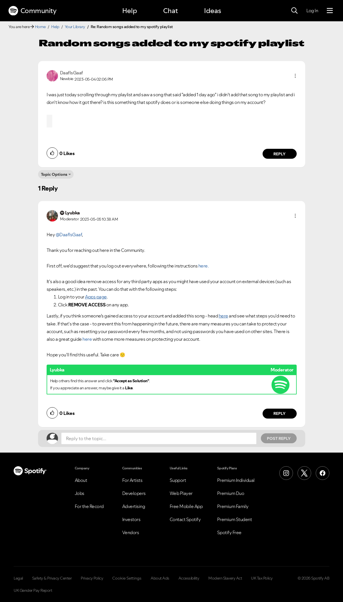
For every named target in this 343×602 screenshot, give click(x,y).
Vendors (130, 532)
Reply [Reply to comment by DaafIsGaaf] (279, 154)
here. (203, 266)
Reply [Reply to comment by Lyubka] (279, 413)
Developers (134, 493)
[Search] (294, 10)
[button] (295, 76)
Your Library (75, 27)
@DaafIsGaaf (69, 234)
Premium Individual (236, 480)
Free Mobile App (186, 506)
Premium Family (233, 506)
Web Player (181, 493)
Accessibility (188, 578)
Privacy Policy (92, 578)
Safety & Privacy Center (52, 578)
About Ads (160, 578)
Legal (18, 578)
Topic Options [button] (54, 174)
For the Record (89, 506)
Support (178, 480)
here (87, 339)
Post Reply (279, 438)
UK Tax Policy (262, 578)
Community (32, 11)
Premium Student (234, 519)
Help (129, 10)
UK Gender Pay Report (33, 590)
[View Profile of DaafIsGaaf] (71, 73)
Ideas (212, 10)
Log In (312, 10)
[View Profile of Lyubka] (72, 213)
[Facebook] (322, 473)
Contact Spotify (185, 519)
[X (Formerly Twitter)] (304, 473)
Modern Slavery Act (225, 578)
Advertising (133, 506)
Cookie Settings (127, 578)
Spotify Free (229, 532)
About (81, 480)
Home (40, 27)
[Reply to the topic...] (158, 438)
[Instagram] (286, 473)
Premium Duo (230, 493)
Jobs (79, 493)
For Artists (132, 480)
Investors (131, 519)
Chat (170, 10)
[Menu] (329, 11)
